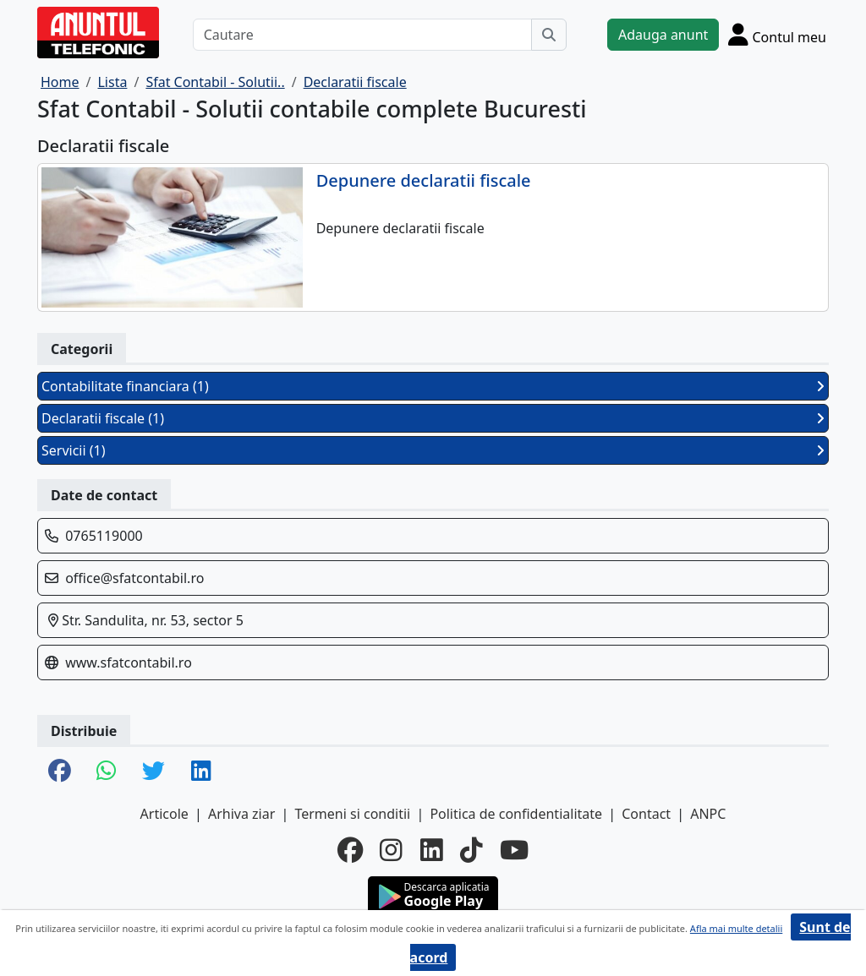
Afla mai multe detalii (736, 928)
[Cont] (777, 34)
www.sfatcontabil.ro (128, 662)
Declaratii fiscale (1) (433, 418)
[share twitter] (153, 772)
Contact (646, 813)
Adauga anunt (663, 34)
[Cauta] (549, 35)
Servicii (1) (433, 450)
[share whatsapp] (106, 772)
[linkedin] (431, 850)
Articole (164, 813)
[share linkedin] (201, 772)
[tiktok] (471, 850)
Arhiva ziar (241, 813)
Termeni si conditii (352, 813)
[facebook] (350, 850)
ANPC (708, 813)
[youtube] (514, 850)
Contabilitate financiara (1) (433, 386)
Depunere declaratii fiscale (423, 181)
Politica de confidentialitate (516, 813)
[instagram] (391, 850)
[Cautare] (362, 35)
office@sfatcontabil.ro (134, 578)
